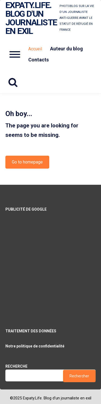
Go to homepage (27, 162)
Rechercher (79, 376)
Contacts (38, 59)
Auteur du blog (66, 48)
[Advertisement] (50, 263)
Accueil (35, 48)
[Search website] (14, 82)
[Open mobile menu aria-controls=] (14, 54)
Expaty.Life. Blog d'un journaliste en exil (31, 18)
